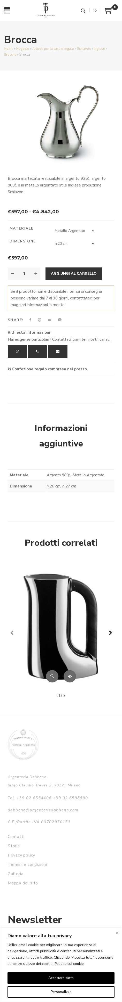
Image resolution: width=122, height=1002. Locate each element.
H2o (61, 695)
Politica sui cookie (69, 963)
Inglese (99, 48)
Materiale (22, 228)
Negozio (22, 48)
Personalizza (61, 991)
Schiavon (84, 48)
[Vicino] (117, 933)
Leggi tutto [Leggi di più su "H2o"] (70, 676)
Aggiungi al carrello (74, 273)
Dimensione (23, 241)
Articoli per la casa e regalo (53, 48)
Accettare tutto (61, 977)
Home (8, 48)
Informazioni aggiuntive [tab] (61, 436)
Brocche (10, 54)
